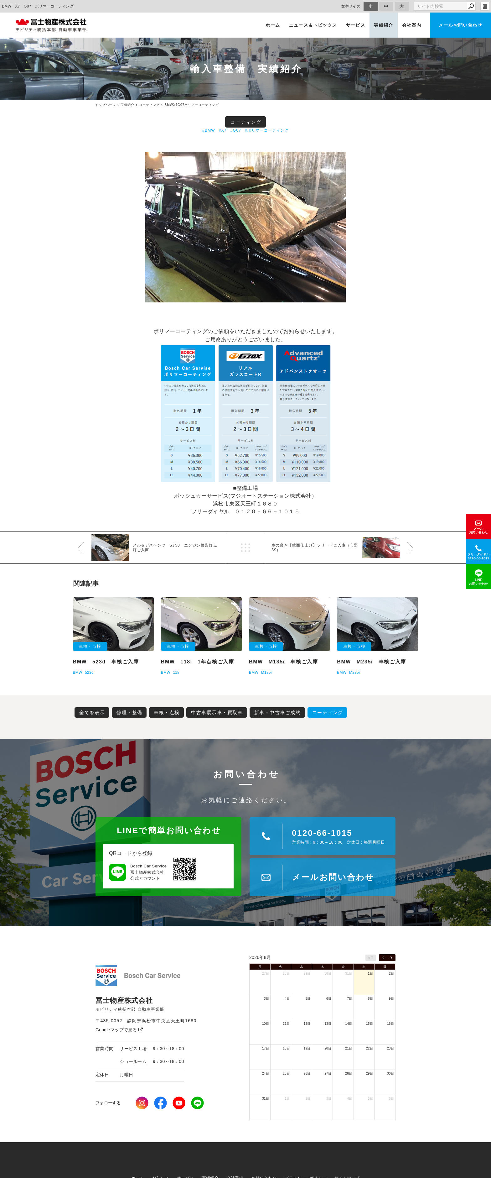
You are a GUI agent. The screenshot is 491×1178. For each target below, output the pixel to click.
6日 (328, 998)
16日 (390, 1023)
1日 (370, 973)
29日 (307, 973)
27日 (265, 973)
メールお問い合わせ (460, 25)
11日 (286, 1023)
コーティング (245, 122)
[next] (391, 957)
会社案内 (411, 25)
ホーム (273, 25)
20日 (327, 1048)
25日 (286, 1073)
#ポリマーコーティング (267, 130)
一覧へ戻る (245, 547)
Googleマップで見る (119, 1029)
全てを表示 (92, 712)
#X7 (223, 130)
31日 (348, 973)
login (484, 6)
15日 (369, 1023)
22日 (369, 1048)
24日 (265, 1073)
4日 (287, 998)
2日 (391, 973)
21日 (348, 1048)
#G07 (235, 130)
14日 (348, 1023)
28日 (286, 973)
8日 (370, 998)
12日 (307, 1023)
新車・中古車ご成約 (277, 712)
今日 (370, 958)
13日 (327, 1023)
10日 (265, 1023)
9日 (391, 998)
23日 (390, 1048)
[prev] (383, 957)
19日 (307, 1048)
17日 (265, 1048)
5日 (308, 998)
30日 (327, 973)
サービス (355, 25)
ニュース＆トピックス (313, 25)
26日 (307, 1073)
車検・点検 (167, 712)
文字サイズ (351, 6)
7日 (349, 998)
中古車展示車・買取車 (217, 712)
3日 (266, 998)
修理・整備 (129, 712)
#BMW (208, 130)
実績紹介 (383, 25)
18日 (286, 1048)
